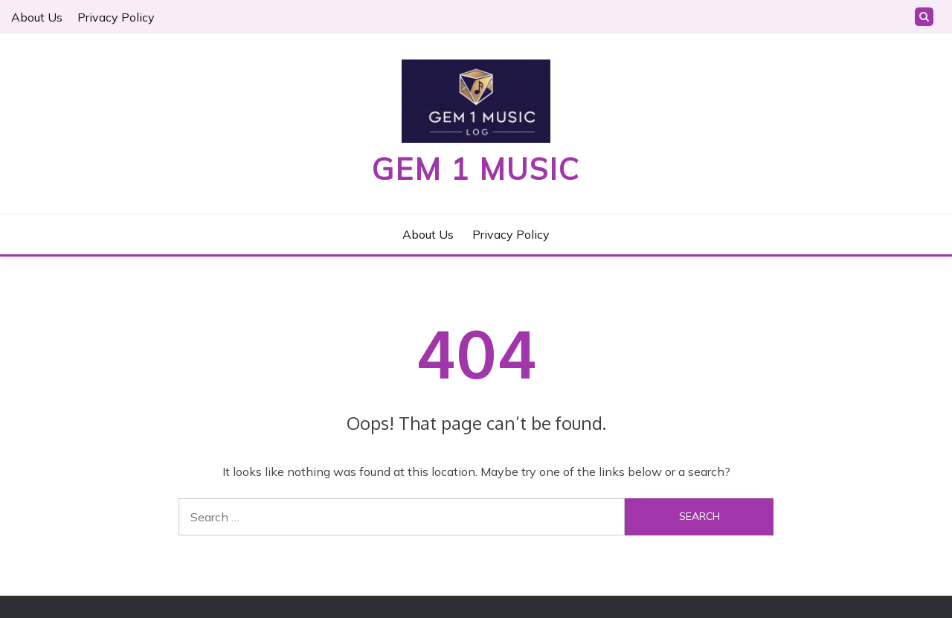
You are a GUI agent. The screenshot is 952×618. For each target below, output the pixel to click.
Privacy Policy (116, 17)
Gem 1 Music (476, 168)
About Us (36, 17)
